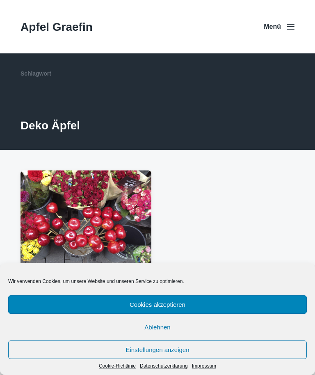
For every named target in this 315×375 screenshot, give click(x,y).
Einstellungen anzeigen (157, 349)
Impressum (204, 366)
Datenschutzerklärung (164, 366)
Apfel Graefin (57, 27)
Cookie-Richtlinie (117, 366)
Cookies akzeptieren (157, 304)
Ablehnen (157, 327)
